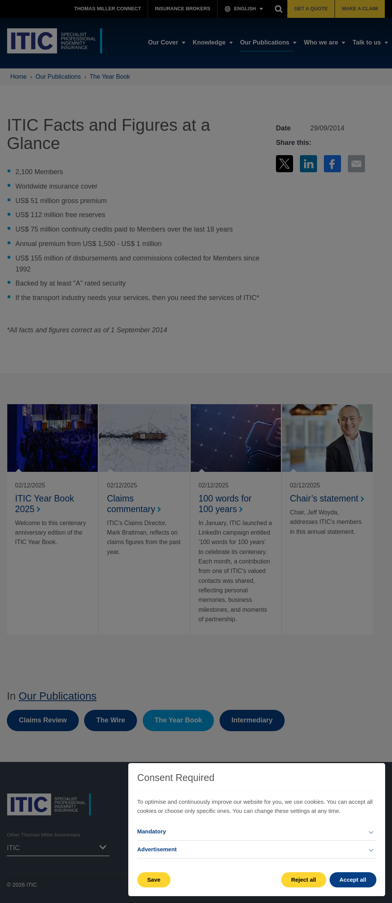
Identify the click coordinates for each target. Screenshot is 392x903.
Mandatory (151, 831)
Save (154, 879)
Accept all (353, 879)
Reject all (303, 879)
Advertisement (157, 849)
